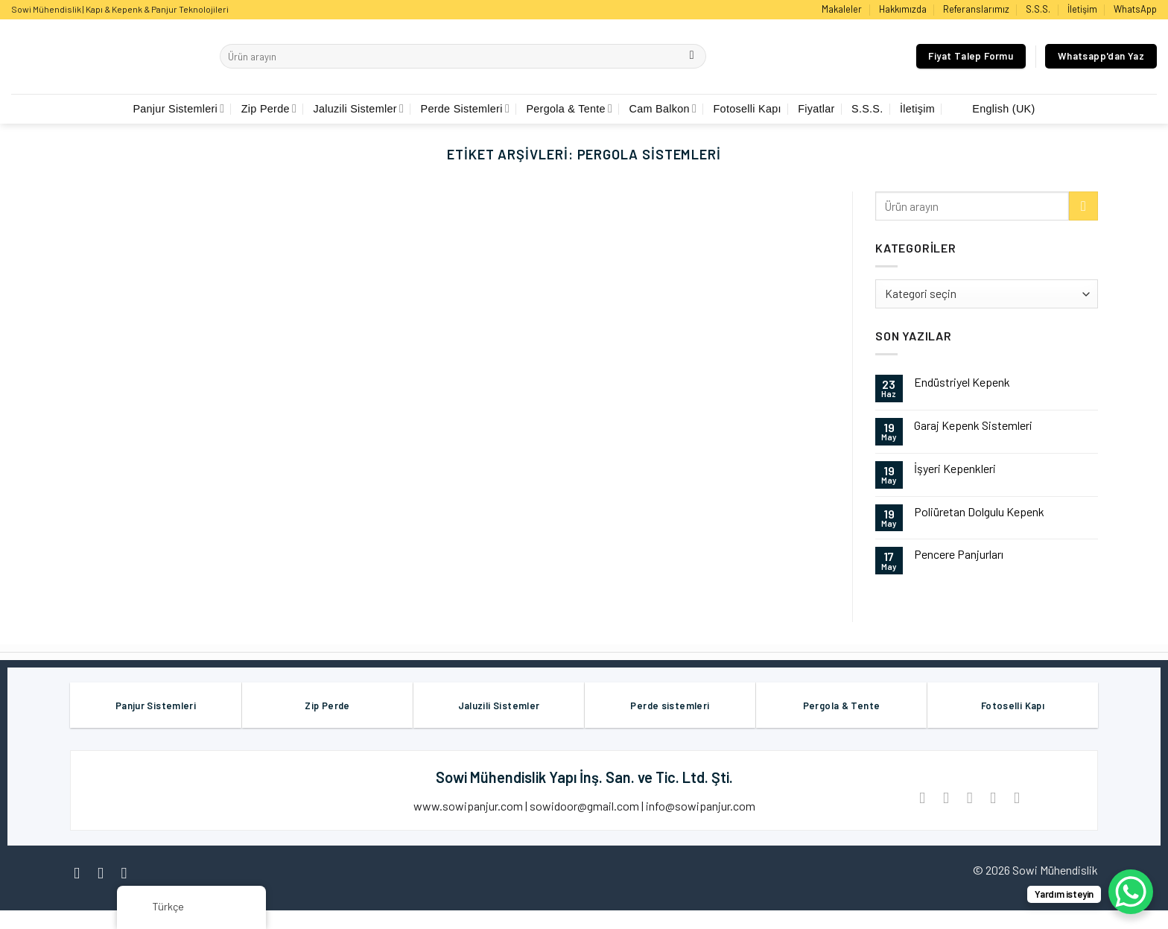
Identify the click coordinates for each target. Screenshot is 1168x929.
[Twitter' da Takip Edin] (129, 872)
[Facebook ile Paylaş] (922, 797)
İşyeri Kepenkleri (955, 468)
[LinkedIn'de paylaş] (1016, 797)
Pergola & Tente (569, 108)
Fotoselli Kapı (747, 109)
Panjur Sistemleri (178, 108)
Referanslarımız (976, 9)
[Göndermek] (691, 56)
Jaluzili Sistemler (358, 108)
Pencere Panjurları (958, 554)
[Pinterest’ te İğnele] (993, 797)
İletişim (1082, 9)
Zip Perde (268, 108)
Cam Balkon (663, 108)
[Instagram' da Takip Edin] (105, 872)
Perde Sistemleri (465, 108)
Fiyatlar (816, 109)
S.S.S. (1038, 9)
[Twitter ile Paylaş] (945, 797)
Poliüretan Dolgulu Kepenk (979, 511)
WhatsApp (1135, 9)
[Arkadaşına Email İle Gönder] (969, 797)
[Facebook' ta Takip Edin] (81, 872)
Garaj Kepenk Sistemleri (973, 425)
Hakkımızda (903, 9)
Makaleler (842, 9)
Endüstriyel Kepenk (962, 382)
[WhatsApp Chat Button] (1130, 891)
